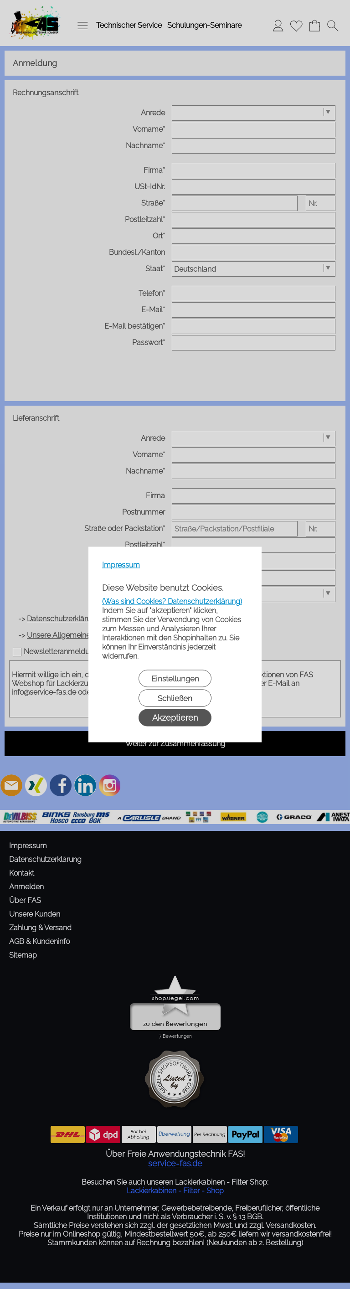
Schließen (175, 698)
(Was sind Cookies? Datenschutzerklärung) (172, 601)
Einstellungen (175, 678)
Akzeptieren (175, 717)
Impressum (121, 565)
